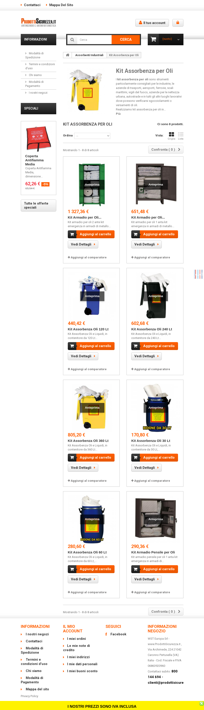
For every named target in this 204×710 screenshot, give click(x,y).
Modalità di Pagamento (32, 673)
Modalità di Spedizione (32, 644)
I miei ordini (76, 632)
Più (118, 113)
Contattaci (32, 5)
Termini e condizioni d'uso (34, 655)
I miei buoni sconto (82, 665)
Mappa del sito (61, 5)
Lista (180, 136)
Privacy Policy (29, 689)
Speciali (31, 108)
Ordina (68, 135)
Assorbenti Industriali (89, 55)
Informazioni (35, 39)
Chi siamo (35, 75)
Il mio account (72, 622)
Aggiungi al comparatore (89, 257)
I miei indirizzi (78, 651)
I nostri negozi (37, 92)
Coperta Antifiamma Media (34, 160)
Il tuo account (152, 23)
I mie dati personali (82, 658)
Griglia (171, 136)
